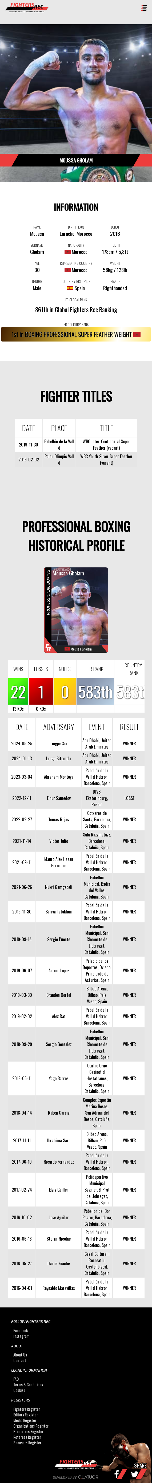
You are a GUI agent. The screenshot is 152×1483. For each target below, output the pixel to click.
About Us (20, 1354)
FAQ (16, 1379)
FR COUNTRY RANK (76, 324)
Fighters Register (26, 1409)
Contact (19, 1360)
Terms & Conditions (28, 1384)
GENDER (37, 281)
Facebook (20, 1330)
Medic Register (24, 1420)
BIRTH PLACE (76, 227)
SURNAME (37, 245)
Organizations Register (31, 1425)
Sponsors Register (27, 1442)
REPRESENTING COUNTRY (76, 263)
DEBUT (115, 227)
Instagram (21, 1336)
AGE (37, 263)
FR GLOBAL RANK (76, 299)
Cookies (19, 1390)
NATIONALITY (76, 245)
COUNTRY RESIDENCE (76, 281)
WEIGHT (115, 263)
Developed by (76, 1477)
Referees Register (27, 1437)
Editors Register (25, 1414)
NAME (37, 227)
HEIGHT (115, 245)
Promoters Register (28, 1431)
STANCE (115, 281)
